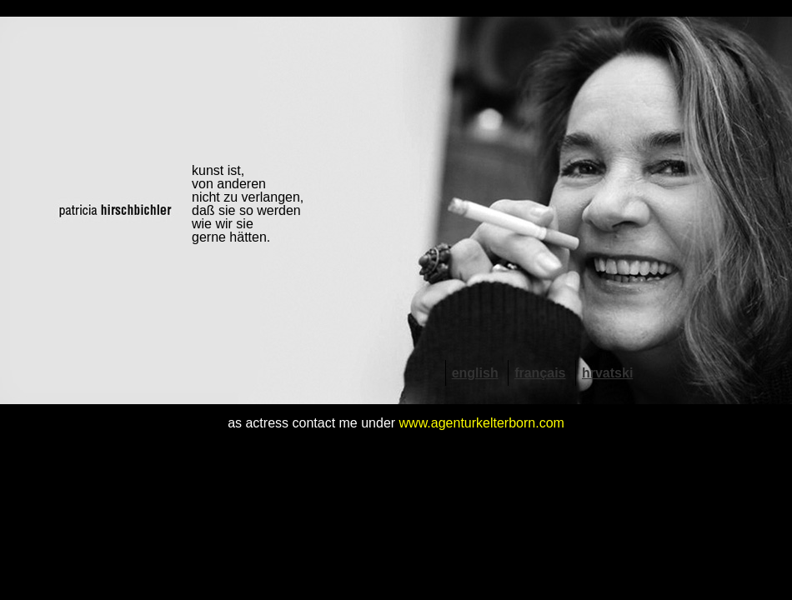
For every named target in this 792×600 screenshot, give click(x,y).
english (475, 373)
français (539, 373)
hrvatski (607, 373)
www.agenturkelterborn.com (481, 423)
